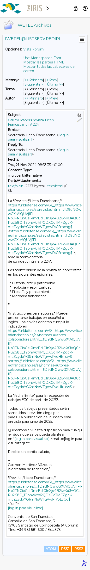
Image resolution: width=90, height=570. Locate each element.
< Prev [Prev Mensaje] (51, 80)
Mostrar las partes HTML (43, 62)
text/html (55, 186)
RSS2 (78, 549)
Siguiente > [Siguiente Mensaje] (33, 84)
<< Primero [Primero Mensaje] (33, 80)
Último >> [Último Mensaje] (55, 84)
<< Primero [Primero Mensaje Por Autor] (33, 98)
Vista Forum (33, 49)
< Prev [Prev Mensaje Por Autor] (51, 98)
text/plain (15, 186)
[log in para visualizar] (32, 439)
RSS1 (65, 549)
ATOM (51, 549)
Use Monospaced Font (42, 58)
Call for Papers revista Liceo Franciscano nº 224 (31, 122)
